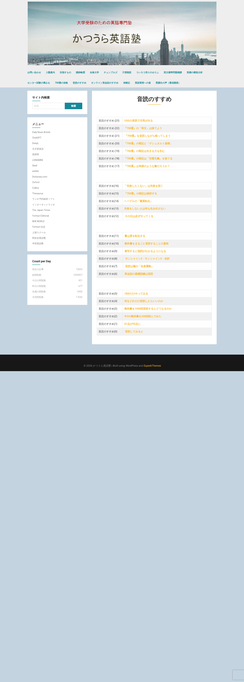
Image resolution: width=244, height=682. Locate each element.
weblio (35, 171)
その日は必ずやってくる (139, 216)
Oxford (35, 182)
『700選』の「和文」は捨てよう (143, 128)
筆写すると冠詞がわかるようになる (145, 251)
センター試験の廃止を (38, 82)
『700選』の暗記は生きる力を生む (144, 151)
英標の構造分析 (195, 72)
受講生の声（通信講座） (168, 82)
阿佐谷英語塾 (39, 238)
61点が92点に (132, 323)
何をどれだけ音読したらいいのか (144, 301)
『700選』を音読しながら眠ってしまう (147, 135)
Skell (34, 165)
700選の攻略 (61, 82)
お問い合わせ (34, 72)
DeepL (35, 143)
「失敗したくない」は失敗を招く (145, 185)
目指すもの (65, 72)
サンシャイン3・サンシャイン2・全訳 (147, 258)
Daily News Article (41, 132)
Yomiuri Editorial (40, 215)
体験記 (126, 82)
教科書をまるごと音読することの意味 (147, 243)
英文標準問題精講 (173, 72)
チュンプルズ (110, 72)
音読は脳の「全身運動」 (139, 266)
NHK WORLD (38, 221)
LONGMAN (37, 160)
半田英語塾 (38, 243)
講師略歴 (80, 72)
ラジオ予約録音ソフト (43, 199)
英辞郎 (35, 154)
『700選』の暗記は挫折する (140, 193)
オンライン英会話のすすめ (104, 82)
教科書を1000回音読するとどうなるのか (148, 308)
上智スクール (39, 232)
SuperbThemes (152, 365)
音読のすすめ (79, 82)
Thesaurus (37, 193)
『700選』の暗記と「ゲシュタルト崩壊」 (148, 143)
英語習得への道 (143, 82)
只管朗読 (126, 72)
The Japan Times (41, 210)
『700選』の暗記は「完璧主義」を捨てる (148, 158)
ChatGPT (36, 137)
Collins (35, 188)
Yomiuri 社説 (38, 226)
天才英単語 (38, 149)
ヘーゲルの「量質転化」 (138, 201)
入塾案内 (50, 72)
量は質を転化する (135, 235)
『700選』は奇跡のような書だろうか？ (147, 166)
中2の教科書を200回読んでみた (143, 316)
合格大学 (94, 72)
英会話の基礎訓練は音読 (139, 273)
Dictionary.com (39, 176)
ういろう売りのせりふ (147, 72)
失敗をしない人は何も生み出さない (145, 208)
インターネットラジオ (43, 204)
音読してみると (134, 331)
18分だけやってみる (136, 293)
